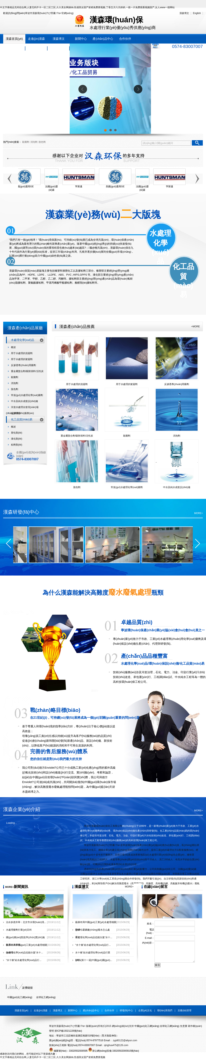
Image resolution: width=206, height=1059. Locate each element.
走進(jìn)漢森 (36, 38)
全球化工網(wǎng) (45, 997)
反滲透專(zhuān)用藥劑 (23, 365)
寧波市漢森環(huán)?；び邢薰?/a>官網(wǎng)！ (49, 13)
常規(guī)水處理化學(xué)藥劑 (27, 395)
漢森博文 (184, 13)
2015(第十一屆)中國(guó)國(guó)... (93, 960)
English (197, 13)
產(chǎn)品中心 (103, 38)
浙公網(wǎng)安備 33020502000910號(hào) (113, 1050)
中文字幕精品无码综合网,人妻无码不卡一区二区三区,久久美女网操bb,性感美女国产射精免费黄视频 (52, 1057)
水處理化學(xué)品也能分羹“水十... (24, 952)
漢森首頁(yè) (14, 38)
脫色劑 (42, 142)
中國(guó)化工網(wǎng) (19, 997)
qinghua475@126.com (116, 1045)
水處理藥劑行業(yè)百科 (19, 929)
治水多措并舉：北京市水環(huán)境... (26, 922)
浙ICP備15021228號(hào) (68, 1030)
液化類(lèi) (16, 438)
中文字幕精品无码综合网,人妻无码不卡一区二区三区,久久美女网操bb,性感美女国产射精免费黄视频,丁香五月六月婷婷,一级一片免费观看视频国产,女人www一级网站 (87, 7)
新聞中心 (81, 38)
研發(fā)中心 (14, 48)
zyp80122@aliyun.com (124, 1040)
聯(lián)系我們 (58, 48)
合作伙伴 (125, 38)
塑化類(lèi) (16, 432)
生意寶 (183, 1026)
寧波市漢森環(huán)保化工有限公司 (103, 826)
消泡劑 (34, 142)
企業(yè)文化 (36, 48)
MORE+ (198, 513)
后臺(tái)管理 (184, 1010)
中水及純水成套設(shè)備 (24, 401)
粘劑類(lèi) (16, 444)
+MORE (195, 326)
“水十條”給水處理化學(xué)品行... (23, 960)
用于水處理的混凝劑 (22, 353)
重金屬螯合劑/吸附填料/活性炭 (27, 371)
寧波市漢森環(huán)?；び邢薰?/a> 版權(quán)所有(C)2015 (80, 1026)
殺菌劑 (25, 142)
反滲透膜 (16, 413)
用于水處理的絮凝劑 (22, 359)
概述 (13, 347)
